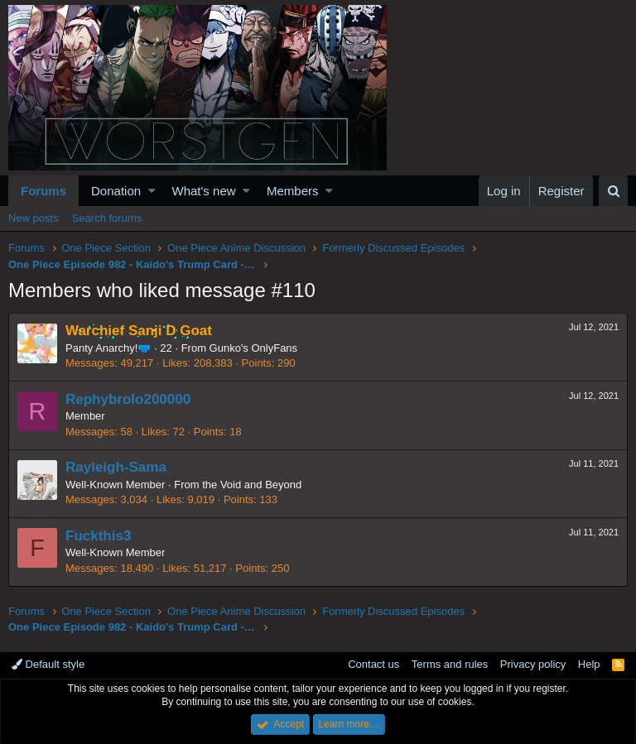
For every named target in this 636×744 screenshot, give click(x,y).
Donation (116, 191)
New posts (33, 218)
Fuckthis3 (98, 536)
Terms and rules (450, 664)
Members (293, 191)
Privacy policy (533, 664)
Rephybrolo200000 (127, 399)
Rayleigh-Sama (115, 467)
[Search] (613, 190)
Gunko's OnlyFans (254, 348)
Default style (48, 664)
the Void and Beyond (251, 484)
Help (589, 664)
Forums (43, 191)
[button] (152, 190)
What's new (204, 191)
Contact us (373, 664)
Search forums (107, 218)
